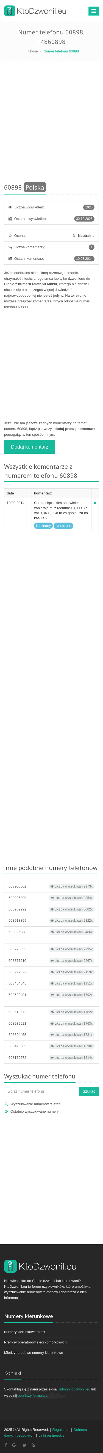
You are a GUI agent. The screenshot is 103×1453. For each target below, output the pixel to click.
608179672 (51, 1057)
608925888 (51, 932)
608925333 (51, 949)
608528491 (51, 995)
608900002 (51, 886)
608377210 (51, 960)
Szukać (89, 1091)
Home (33, 51)
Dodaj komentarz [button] (29, 447)
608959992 (51, 909)
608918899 (51, 920)
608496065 (51, 1046)
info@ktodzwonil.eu (74, 1389)
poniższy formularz (33, 1395)
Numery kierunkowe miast (24, 1332)
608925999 (51, 898)
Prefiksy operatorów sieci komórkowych (35, 1342)
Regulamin (60, 1430)
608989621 (51, 1023)
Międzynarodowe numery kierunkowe (33, 1353)
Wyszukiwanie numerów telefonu (36, 1104)
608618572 (51, 1012)
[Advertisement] (51, 123)
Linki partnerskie (51, 1435)
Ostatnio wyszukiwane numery (34, 1111)
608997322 (51, 972)
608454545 (51, 983)
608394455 (51, 1035)
